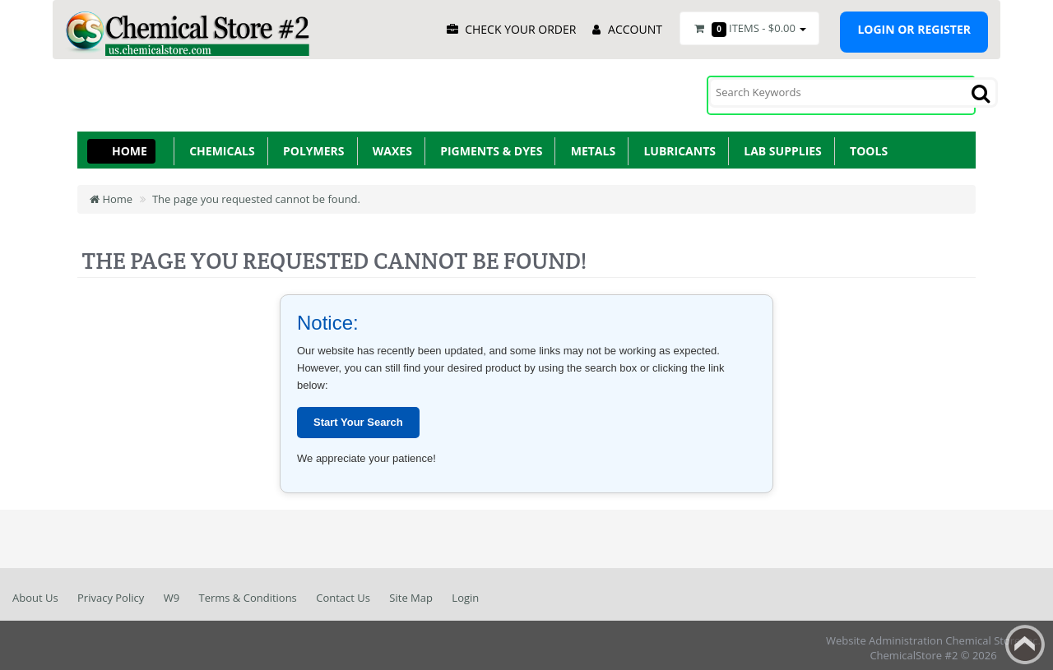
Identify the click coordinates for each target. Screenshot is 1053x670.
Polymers (311, 145)
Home (129, 145)
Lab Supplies (780, 145)
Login (465, 592)
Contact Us (343, 592)
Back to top (1025, 644)
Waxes (389, 145)
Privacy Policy (110, 592)
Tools (866, 145)
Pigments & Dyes (488, 145)
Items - (749, 29)
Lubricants (677, 145)
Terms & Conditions (247, 592)
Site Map (411, 592)
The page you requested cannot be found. (256, 193)
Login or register (914, 29)
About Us (35, 592)
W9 (171, 592)
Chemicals (219, 145)
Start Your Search (358, 416)
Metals (589, 145)
